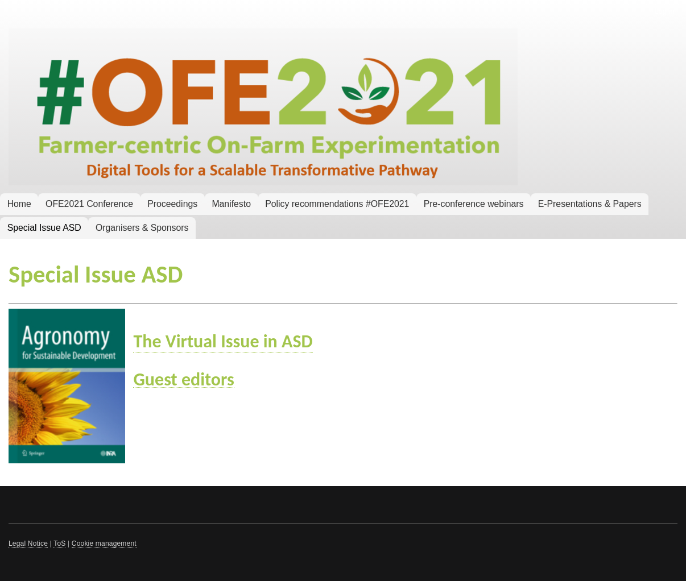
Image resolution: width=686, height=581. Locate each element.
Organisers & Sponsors (142, 228)
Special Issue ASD (44, 228)
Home (19, 204)
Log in (664, 11)
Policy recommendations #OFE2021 (337, 204)
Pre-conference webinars (474, 204)
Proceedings (172, 204)
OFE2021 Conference (89, 204)
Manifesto (231, 204)
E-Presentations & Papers (590, 204)
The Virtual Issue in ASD (222, 341)
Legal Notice (28, 543)
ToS (59, 543)
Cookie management (104, 543)
